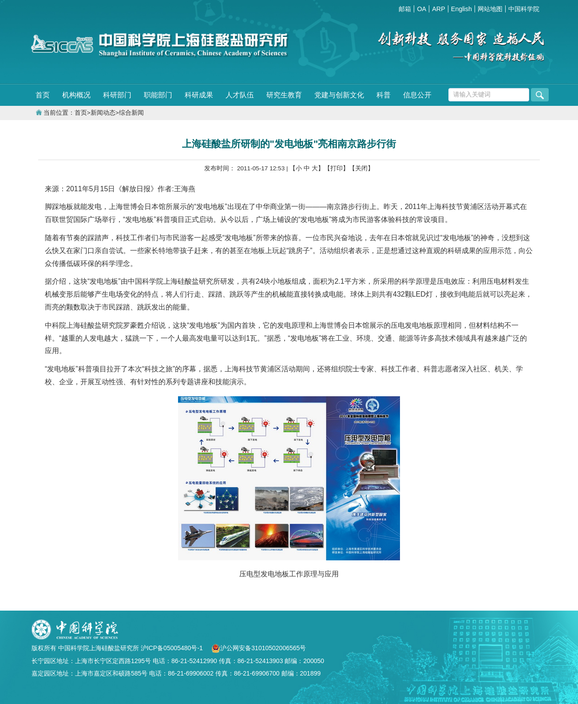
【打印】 (336, 168)
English (461, 8)
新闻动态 (103, 112)
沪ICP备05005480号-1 (173, 648)
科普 (383, 95)
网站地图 (490, 8)
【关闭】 (361, 168)
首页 (43, 95)
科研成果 (199, 95)
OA (421, 8)
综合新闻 (131, 112)
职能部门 (158, 95)
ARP (438, 8)
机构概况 (76, 95)
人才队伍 (240, 95)
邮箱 (405, 8)
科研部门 (117, 95)
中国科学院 (523, 8)
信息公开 (417, 95)
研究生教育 (284, 95)
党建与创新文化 (339, 95)
